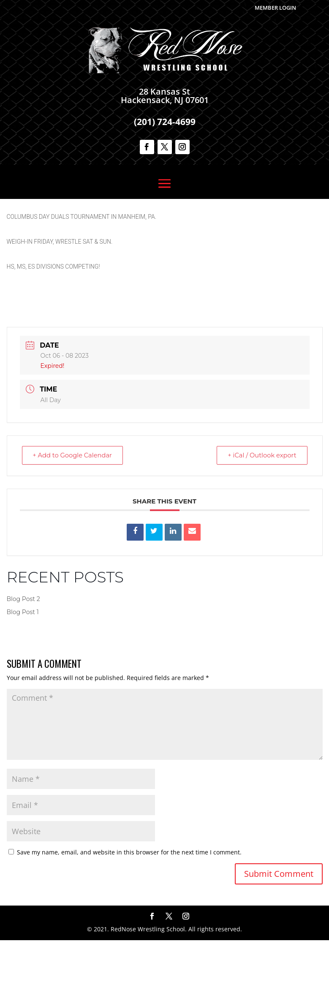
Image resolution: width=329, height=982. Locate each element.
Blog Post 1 (23, 654)
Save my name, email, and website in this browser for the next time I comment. (129, 894)
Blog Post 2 (23, 641)
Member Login (275, 7)
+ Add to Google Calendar (74, 497)
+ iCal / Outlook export (260, 497)
